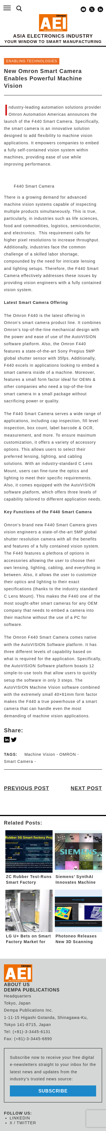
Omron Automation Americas (38, 114)
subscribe (53, 1091)
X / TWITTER (23, 1123)
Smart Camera (18, 761)
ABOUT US (17, 984)
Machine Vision (39, 754)
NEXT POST (86, 788)
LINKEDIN (20, 1118)
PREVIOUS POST (26, 788)
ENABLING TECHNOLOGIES (31, 61)
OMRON (67, 754)
